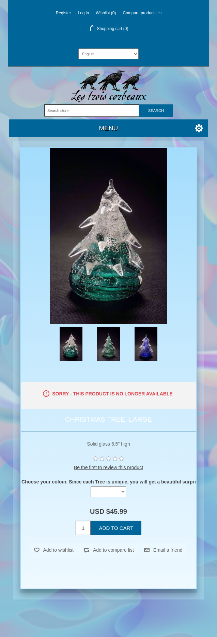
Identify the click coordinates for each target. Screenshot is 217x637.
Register (63, 13)
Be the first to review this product (108, 467)
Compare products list (143, 13)
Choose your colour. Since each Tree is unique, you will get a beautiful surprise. (111, 481)
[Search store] (91, 110)
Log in (83, 13)
